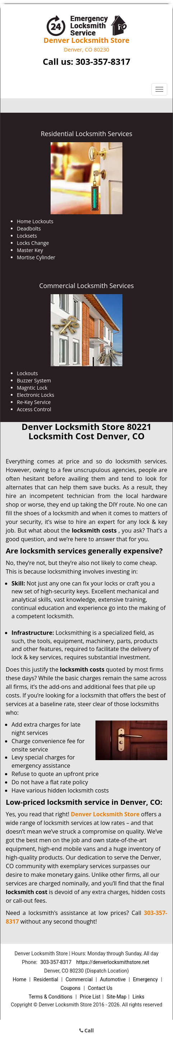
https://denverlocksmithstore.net (112, 962)
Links (138, 997)
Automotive (113, 979)
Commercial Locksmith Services (86, 285)
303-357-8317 (102, 61)
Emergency (145, 979)
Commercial (79, 979)
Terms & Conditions (51, 997)
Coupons (71, 988)
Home (19, 979)
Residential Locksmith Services (86, 133)
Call (86, 1030)
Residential (46, 979)
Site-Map (116, 997)
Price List (90, 997)
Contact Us (100, 988)
